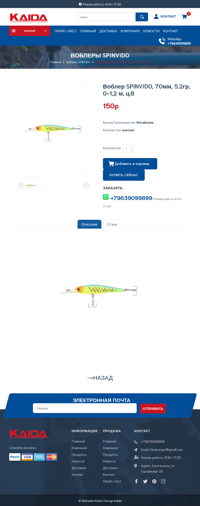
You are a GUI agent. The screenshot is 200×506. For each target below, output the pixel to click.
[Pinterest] (154, 481)
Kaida (118, 500)
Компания (79, 448)
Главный (78, 441)
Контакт (78, 474)
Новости (78, 461)
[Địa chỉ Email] (85, 408)
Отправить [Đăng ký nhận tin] (153, 408)
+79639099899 (179, 43)
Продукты (79, 454)
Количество (112, 148)
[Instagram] (163, 481)
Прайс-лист (112, 481)
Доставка (79, 468)
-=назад (100, 377)
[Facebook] (136, 481)
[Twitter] (145, 481)
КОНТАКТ (168, 16)
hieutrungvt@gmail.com (166, 449)
